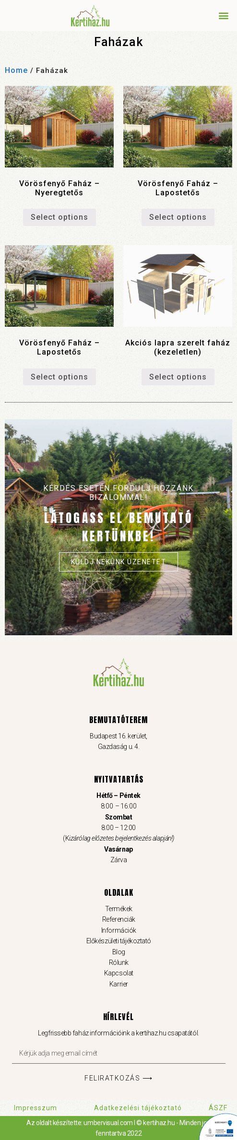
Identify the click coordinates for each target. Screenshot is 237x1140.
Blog (118, 952)
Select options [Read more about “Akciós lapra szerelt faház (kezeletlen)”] (178, 376)
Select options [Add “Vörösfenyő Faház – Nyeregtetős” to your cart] (59, 217)
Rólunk (118, 962)
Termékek (118, 909)
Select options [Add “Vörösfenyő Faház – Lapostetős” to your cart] (178, 217)
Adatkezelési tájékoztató (138, 1108)
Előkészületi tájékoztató (118, 941)
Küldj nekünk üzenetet (118, 562)
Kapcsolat (118, 973)
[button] (224, 15)
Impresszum (35, 1108)
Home (16, 70)
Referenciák (118, 919)
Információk (118, 930)
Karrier (118, 984)
